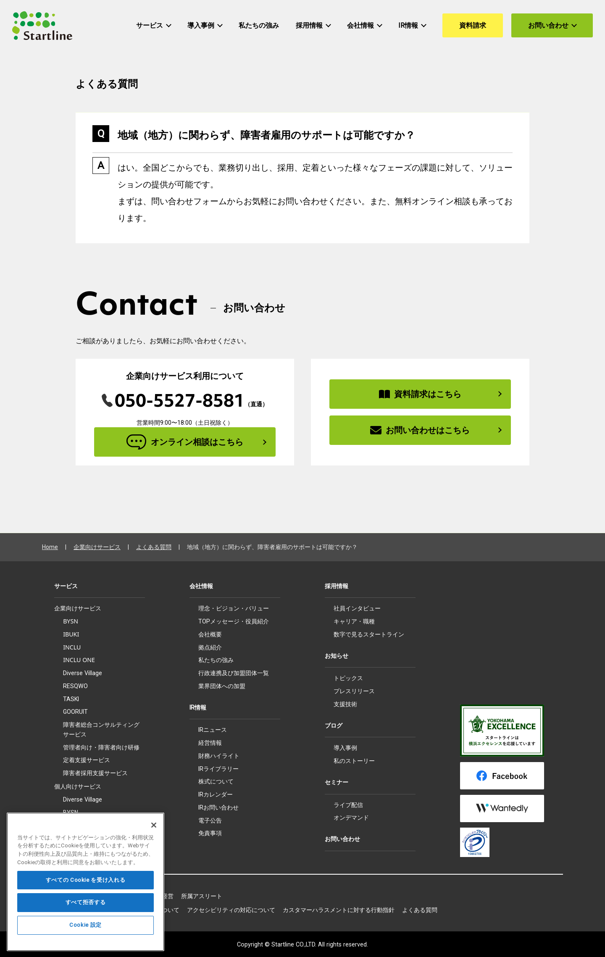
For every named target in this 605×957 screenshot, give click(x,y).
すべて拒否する (86, 924)
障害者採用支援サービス (95, 773)
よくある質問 (153, 547)
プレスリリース (354, 691)
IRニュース (212, 729)
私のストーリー (354, 760)
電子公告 (210, 820)
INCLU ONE (79, 660)
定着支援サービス (86, 760)
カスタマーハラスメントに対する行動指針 (339, 910)
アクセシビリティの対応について (231, 910)
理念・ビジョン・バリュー (233, 608)
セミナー (336, 782)
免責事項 (210, 833)
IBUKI (71, 634)
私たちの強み (216, 660)
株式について (216, 781)
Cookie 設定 (85, 947)
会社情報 (201, 586)
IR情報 (197, 707)
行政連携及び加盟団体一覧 (233, 673)
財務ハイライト (218, 755)
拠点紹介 (210, 647)
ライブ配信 (348, 805)
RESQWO (75, 686)
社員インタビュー (357, 608)
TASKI (71, 699)
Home (50, 547)
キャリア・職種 (354, 621)
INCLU (72, 647)
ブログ (333, 725)
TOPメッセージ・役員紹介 (233, 621)
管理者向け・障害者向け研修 (101, 747)
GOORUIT (75, 711)
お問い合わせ (342, 839)
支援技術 (345, 704)
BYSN (70, 621)
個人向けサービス (77, 786)
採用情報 (336, 586)
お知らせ (336, 655)
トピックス (348, 678)
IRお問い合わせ (218, 807)
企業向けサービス (97, 547)
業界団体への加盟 (221, 686)
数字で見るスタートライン (369, 634)
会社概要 (210, 634)
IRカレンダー (215, 794)
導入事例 (345, 747)
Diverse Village (82, 673)
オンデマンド (351, 817)
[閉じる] (154, 846)
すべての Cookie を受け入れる (86, 901)
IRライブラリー (218, 768)
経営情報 (210, 742)
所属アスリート (201, 896)
